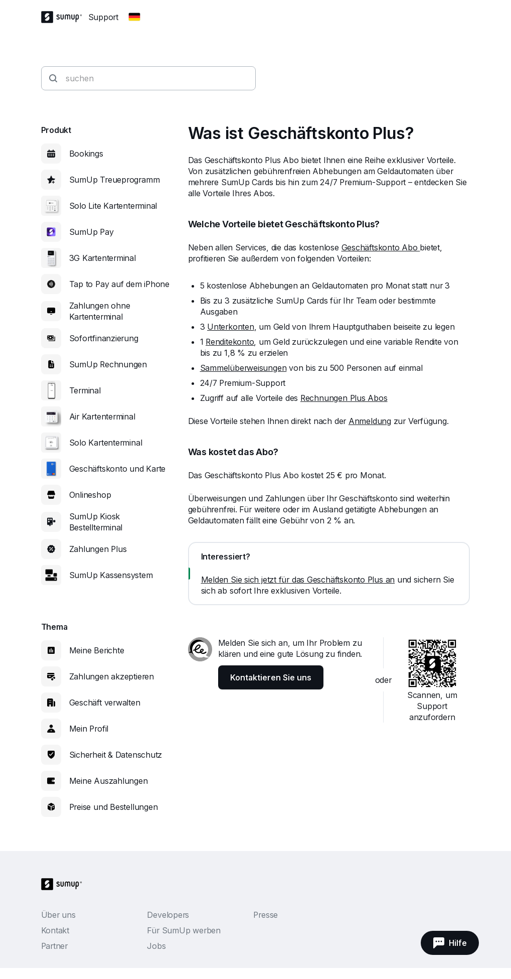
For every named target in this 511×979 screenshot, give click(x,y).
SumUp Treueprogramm (114, 180)
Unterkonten (230, 327)
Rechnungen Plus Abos (344, 398)
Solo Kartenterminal (105, 443)
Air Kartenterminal (102, 416)
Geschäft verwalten (104, 702)
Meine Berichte (96, 650)
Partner (54, 946)
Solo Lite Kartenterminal (113, 206)
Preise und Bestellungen (113, 807)
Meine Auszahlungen (108, 781)
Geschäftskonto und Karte (117, 469)
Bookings (86, 154)
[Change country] (134, 17)
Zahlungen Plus (98, 549)
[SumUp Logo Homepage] (64, 17)
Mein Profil (89, 729)
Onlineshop (90, 495)
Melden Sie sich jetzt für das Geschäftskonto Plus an (298, 580)
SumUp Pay (91, 232)
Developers (168, 915)
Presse (265, 915)
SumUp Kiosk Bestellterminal (96, 521)
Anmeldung (370, 421)
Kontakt (55, 930)
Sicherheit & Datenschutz (115, 755)
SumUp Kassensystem (111, 575)
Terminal (85, 390)
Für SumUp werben (183, 930)
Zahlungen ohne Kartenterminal (99, 311)
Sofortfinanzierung (103, 338)
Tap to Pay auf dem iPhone (119, 284)
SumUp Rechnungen (108, 364)
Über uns (58, 915)
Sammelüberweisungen (243, 368)
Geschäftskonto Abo (381, 247)
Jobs (156, 946)
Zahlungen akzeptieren (111, 676)
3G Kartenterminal (102, 258)
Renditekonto (230, 342)
